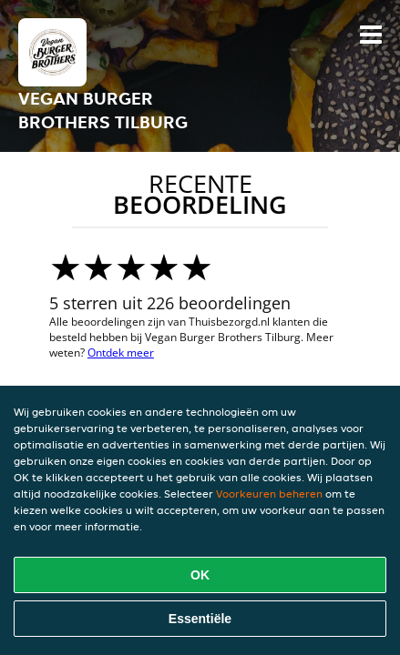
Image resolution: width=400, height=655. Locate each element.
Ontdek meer (120, 352)
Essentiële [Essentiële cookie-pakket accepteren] (200, 618)
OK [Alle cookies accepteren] (200, 575)
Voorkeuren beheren (269, 493)
